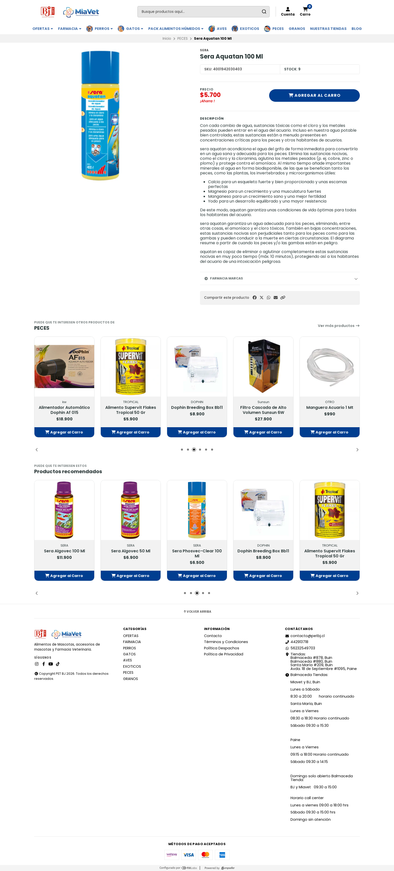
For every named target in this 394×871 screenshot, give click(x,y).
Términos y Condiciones (226, 642)
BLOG (357, 28)
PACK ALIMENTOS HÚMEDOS (176, 28)
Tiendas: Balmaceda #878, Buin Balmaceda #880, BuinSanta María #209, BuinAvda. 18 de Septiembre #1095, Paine (321, 661)
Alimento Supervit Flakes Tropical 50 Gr (197, 410)
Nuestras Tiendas (328, 28)
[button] (282, 298)
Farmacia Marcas (223, 278)
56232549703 (300, 648)
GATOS (134, 28)
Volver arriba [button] (197, 611)
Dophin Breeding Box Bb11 (263, 407)
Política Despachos (221, 648)
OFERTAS (42, 28)
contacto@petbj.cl (305, 636)
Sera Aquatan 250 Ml (64, 551)
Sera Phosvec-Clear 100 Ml (263, 554)
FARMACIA (69, 28)
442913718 (296, 642)
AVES (222, 28)
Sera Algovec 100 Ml (130, 551)
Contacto (213, 636)
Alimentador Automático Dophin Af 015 (130, 410)
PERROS (104, 28)
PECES (278, 28)
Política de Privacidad (223, 654)
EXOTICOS (249, 28)
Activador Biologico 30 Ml (64, 407)
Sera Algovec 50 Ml (197, 551)
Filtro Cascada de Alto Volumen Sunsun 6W (330, 410)
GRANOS (297, 28)
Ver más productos (339, 325)
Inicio (167, 38)
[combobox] (203, 11)
